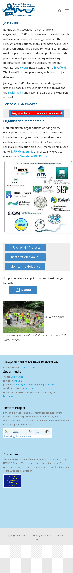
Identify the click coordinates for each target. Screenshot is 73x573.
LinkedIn (17, 380)
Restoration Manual (25, 257)
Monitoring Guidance (25, 266)
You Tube (29, 388)
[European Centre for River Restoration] (18, 10)
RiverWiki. (60, 67)
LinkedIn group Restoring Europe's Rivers (33, 384)
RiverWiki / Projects (26, 247)
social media (15, 92)
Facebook (8, 396)
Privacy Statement (42, 535)
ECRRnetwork (17, 376)
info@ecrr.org (28, 367)
